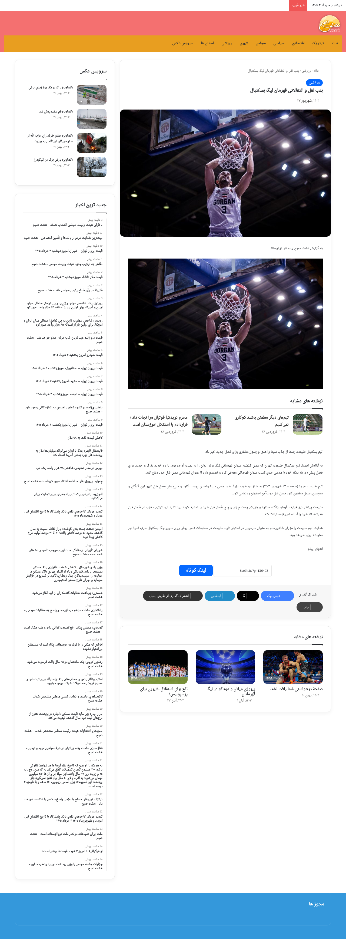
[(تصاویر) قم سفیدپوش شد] (92, 119)
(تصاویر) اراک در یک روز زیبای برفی (50, 88)
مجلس (261, 43)
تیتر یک (318, 43)
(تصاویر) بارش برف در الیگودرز (53, 160)
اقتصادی (298, 43)
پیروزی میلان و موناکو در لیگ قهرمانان (231, 692)
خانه (334, 43)
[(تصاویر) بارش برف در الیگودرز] (92, 167)
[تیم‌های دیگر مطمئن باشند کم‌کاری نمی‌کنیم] (307, 424)
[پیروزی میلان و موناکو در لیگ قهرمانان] (225, 667)
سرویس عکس (182, 43)
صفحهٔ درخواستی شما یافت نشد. (296, 689)
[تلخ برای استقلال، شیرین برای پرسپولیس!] (158, 667)
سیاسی (278, 43)
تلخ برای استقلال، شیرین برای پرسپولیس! (164, 692)
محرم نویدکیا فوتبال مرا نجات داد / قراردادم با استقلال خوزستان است (159, 421)
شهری (244, 43)
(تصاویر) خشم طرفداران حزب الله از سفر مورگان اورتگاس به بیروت (50, 138)
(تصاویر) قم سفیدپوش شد (56, 112)
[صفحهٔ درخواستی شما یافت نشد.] (293, 667)
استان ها (207, 43)
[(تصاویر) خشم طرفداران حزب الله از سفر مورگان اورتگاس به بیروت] (92, 143)
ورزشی (226, 43)
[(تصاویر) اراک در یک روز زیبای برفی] (92, 95)
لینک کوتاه (196, 570)
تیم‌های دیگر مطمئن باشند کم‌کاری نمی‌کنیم (261, 421)
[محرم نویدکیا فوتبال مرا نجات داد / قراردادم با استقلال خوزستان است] (206, 424)
